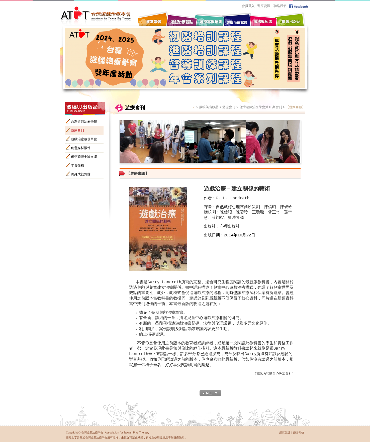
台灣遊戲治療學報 (84, 121)
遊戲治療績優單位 (84, 139)
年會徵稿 (77, 165)
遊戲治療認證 (236, 21)
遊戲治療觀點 (182, 18)
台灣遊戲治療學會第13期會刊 (260, 107)
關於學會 (153, 18)
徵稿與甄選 (262, 18)
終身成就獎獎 (80, 174)
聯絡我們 (280, 6)
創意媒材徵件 (80, 148)
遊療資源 (263, 6)
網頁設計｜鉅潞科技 (291, 432)
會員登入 (248, 6)
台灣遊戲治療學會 (96, 16)
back (210, 393)
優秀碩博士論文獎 (84, 157)
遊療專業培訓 (210, 18)
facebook (299, 6)
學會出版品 (290, 18)
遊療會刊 (77, 130)
